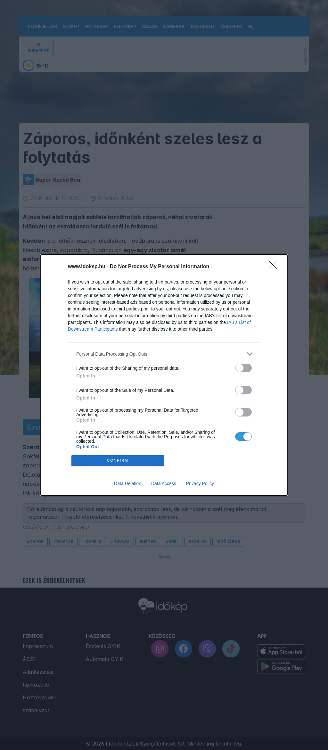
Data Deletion (127, 483)
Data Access (163, 483)
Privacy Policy (200, 483)
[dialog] (164, 375)
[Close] (275, 267)
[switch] (243, 368)
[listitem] (164, 353)
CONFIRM (118, 460)
